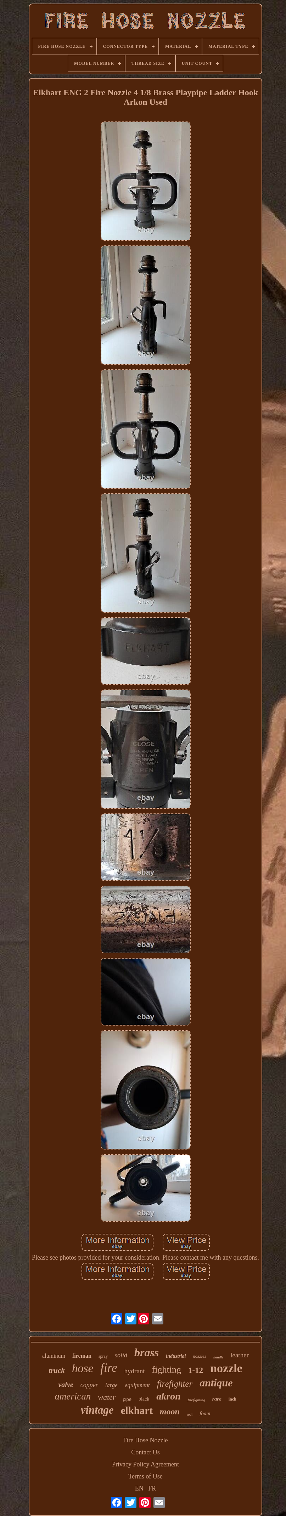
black (144, 1399)
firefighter (174, 1384)
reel (189, 1414)
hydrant (134, 1371)
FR (152, 1488)
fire (108, 1368)
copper (89, 1385)
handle (218, 1357)
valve (65, 1385)
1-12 (195, 1370)
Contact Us (145, 1452)
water (107, 1397)
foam (205, 1413)
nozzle (226, 1368)
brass (146, 1352)
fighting (166, 1369)
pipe (127, 1399)
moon (170, 1411)
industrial (176, 1356)
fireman (81, 1356)
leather (239, 1355)
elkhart (137, 1410)
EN (139, 1488)
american (73, 1396)
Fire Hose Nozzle (145, 1440)
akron (168, 1396)
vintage (97, 1410)
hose (83, 1368)
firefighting (196, 1400)
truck (57, 1370)
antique (216, 1383)
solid (121, 1355)
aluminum (53, 1356)
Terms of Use (145, 1476)
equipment (137, 1385)
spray (103, 1356)
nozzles (199, 1356)
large (111, 1385)
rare (216, 1399)
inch (232, 1399)
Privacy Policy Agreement (145, 1464)
